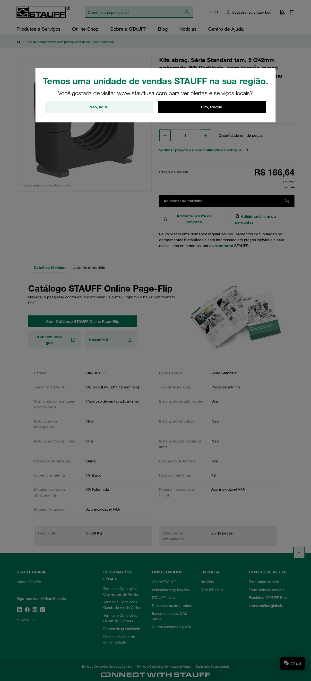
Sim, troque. (212, 106)
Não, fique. (99, 106)
